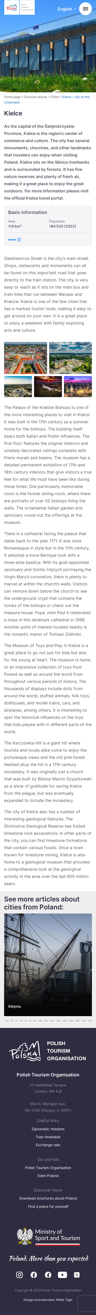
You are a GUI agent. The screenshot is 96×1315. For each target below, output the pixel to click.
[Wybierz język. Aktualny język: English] (67, 9)
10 (40, 1020)
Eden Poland (48, 1175)
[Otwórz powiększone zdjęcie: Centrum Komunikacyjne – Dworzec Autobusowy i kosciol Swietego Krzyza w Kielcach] (18, 386)
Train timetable (48, 1137)
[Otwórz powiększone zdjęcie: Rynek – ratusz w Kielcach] (25, 358)
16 (78, 1020)
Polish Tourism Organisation (48, 1167)
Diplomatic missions (48, 1129)
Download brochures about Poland (48, 1198)
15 (71, 1020)
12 (52, 1020)
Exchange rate (48, 1145)
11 (46, 1020)
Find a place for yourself (48, 1206)
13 (58, 1020)
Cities (55, 97)
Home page (12, 97)
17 (84, 1020)
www (12, 239)
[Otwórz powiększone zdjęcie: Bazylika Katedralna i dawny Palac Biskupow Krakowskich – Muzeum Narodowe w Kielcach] (70, 358)
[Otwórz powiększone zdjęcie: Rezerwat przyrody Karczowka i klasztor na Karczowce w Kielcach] (48, 386)
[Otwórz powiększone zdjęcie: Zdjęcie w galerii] (78, 386)
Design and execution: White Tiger (48, 1300)
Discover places (35, 97)
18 (90, 1020)
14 (65, 1020)
